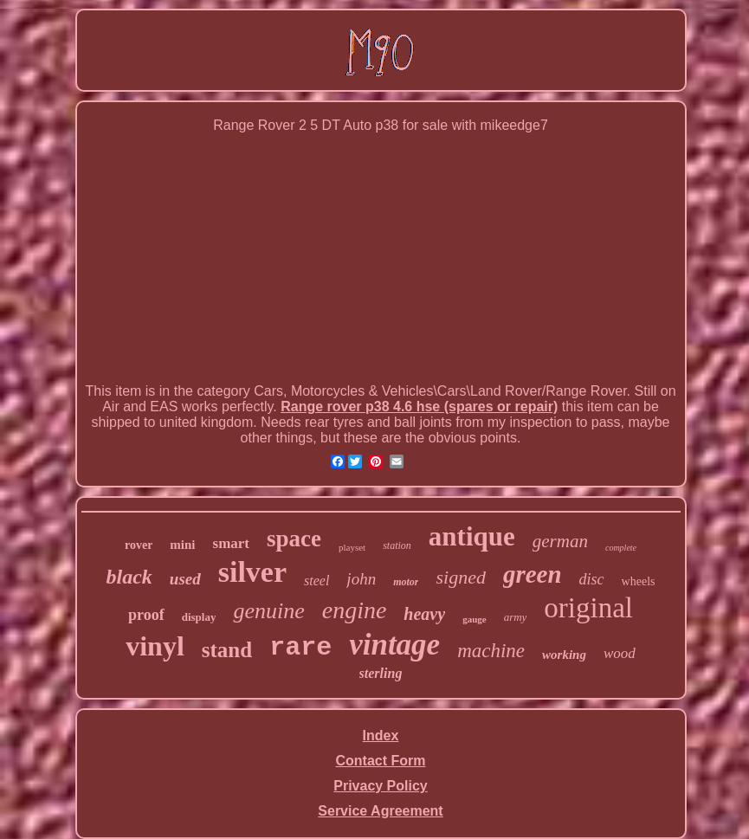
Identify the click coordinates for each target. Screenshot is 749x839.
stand (227, 650)
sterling (381, 673)
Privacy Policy (380, 785)
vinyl (155, 646)
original (588, 607)
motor (405, 582)
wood (620, 653)
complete (620, 547)
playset (352, 547)
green (532, 574)
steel (316, 580)
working (564, 655)
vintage (394, 645)
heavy (424, 613)
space (294, 539)
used (185, 579)
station (397, 545)
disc (591, 579)
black (129, 576)
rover (138, 545)
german (560, 541)
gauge (474, 619)
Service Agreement (380, 811)
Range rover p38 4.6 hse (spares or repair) (419, 406)
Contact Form (381, 760)
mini (182, 545)
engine (354, 610)
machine (491, 651)
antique (472, 536)
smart (231, 543)
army (515, 616)
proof (146, 614)
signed (460, 577)
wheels (638, 581)
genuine (268, 610)
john (361, 579)
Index (381, 735)
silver (252, 572)
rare (300, 647)
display (199, 616)
